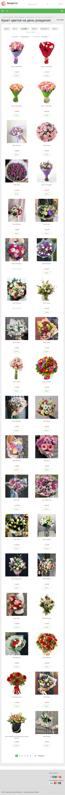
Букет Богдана (46, 578)
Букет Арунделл (17, 421)
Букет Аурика (46, 421)
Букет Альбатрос (46, 263)
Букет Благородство (17, 578)
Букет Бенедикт (47, 539)
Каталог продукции (19, 17)
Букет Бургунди (47, 657)
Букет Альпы (46, 303)
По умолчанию (24, 36)
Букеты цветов (30, 17)
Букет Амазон (16, 342)
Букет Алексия (17, 224)
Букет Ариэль (46, 342)
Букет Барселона (46, 500)
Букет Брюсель (17, 657)
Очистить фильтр (31, 32)
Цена (6, 28)
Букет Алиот (46, 224)
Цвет (54, 28)
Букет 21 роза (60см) (16, 66)
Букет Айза (17, 184)
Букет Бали (17, 500)
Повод (23, 28)
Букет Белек (17, 539)
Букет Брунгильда (46, 618)
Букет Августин (17, 145)
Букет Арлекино (47, 381)
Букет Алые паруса (17, 263)
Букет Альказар (17, 303)
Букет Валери (46, 736)
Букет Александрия (47, 184)
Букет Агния (46, 145)
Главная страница (8, 17)
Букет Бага (46, 460)
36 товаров (44, 36)
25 (35, 756)
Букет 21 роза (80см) (46, 66)
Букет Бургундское (17, 697)
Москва (60, 4)
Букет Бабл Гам (17, 460)
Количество (44, 28)
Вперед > (41, 756)
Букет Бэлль (47, 697)
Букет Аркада (16, 381)
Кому (33, 28)
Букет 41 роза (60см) (16, 106)
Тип (14, 28)
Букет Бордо (17, 618)
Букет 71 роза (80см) (46, 106)
